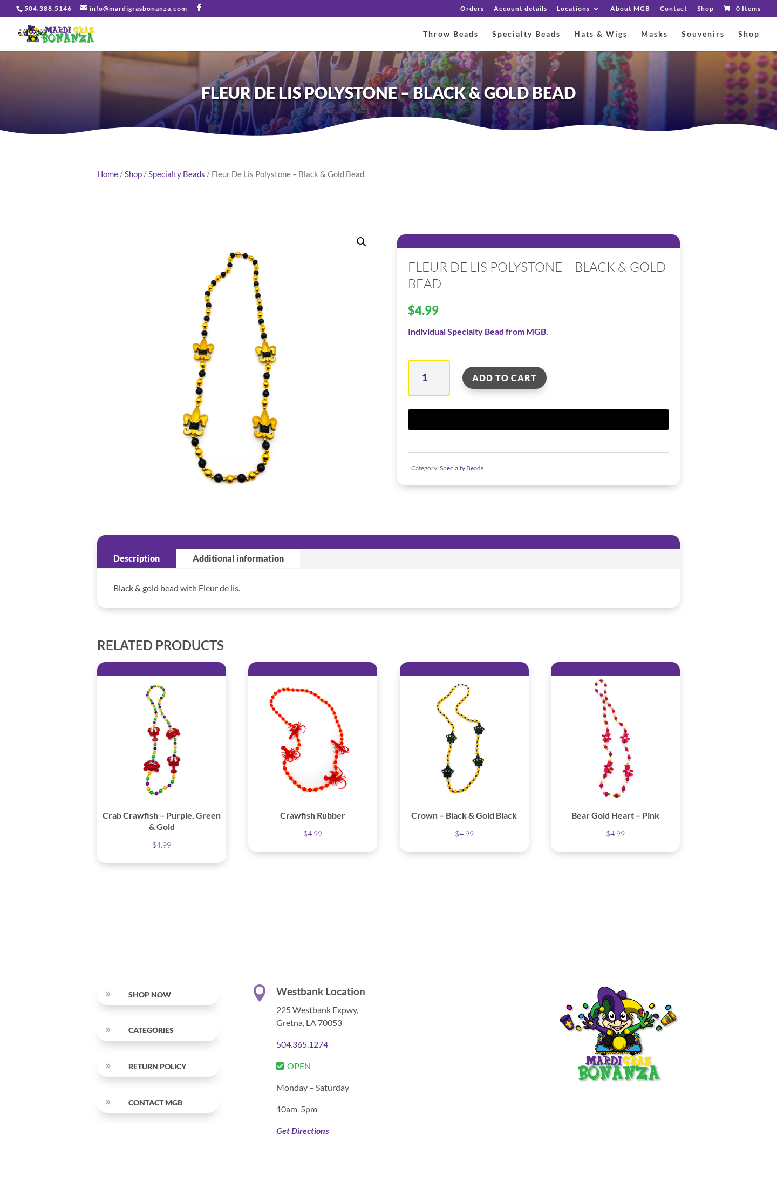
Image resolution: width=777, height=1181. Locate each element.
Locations (573, 8)
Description (136, 558)
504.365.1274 (302, 1044)
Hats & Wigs (601, 34)
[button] (361, 242)
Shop (705, 8)
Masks (654, 34)
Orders (472, 8)
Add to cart (504, 378)
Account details (520, 8)
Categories (151, 1030)
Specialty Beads (526, 34)
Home (107, 174)
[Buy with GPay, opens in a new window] (538, 419)
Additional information (238, 558)
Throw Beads (451, 34)
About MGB (630, 8)
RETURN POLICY (157, 1066)
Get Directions (302, 1130)
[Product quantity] (428, 378)
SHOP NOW (149, 994)
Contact (673, 8)
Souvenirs (703, 34)
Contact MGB (155, 1102)
